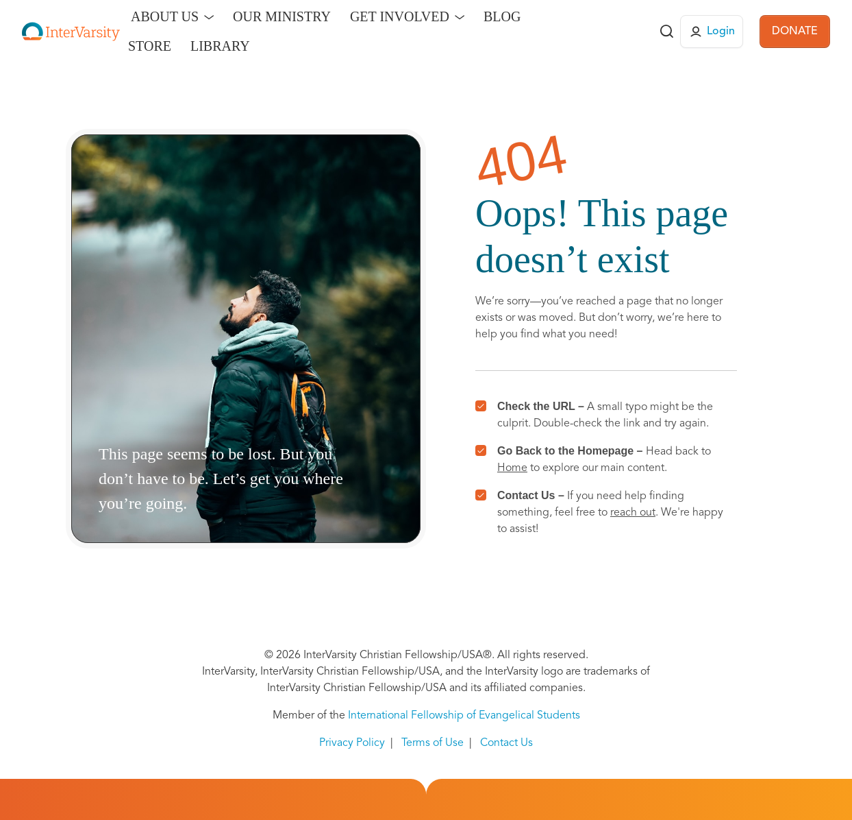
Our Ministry (282, 16)
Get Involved (399, 16)
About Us (165, 16)
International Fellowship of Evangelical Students (464, 715)
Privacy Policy (352, 743)
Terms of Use (432, 743)
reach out (632, 512)
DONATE (795, 31)
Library (220, 45)
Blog (502, 16)
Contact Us (506, 743)
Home (512, 468)
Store (149, 45)
